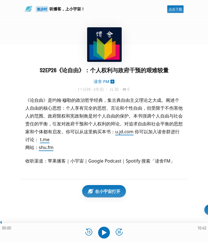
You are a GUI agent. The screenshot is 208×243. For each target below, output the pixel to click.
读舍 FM (101, 81)
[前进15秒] (119, 232)
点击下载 (175, 9)
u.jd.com (124, 132)
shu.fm (46, 147)
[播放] (104, 232)
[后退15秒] (88, 232)
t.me (44, 139)
